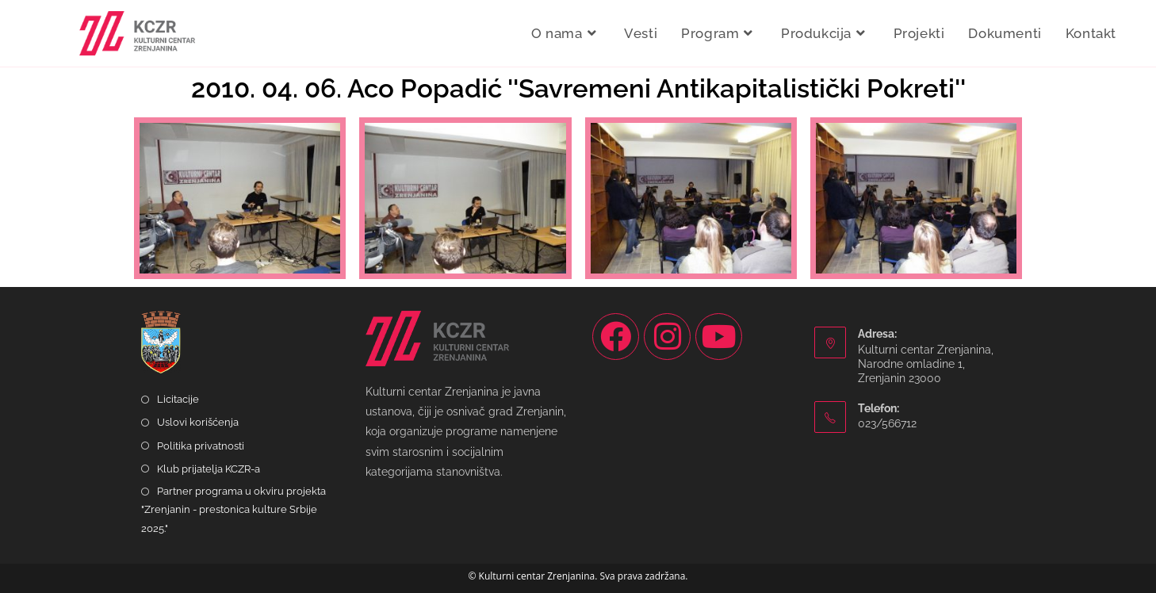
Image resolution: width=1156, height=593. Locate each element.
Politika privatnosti (200, 446)
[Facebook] (615, 336)
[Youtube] (718, 336)
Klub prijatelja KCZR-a (208, 469)
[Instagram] (667, 336)
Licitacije (178, 399)
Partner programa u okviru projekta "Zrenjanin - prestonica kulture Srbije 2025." (233, 509)
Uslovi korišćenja (198, 422)
